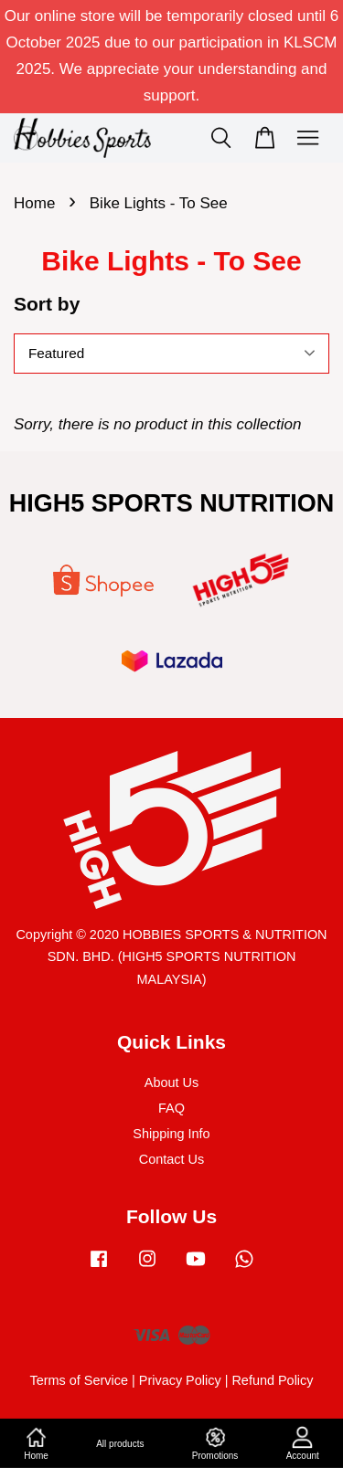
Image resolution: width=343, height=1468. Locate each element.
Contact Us (171, 1159)
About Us (171, 1082)
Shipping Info (171, 1133)
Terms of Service (78, 1380)
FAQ (171, 1108)
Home (34, 203)
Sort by (47, 303)
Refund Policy (272, 1380)
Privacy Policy (180, 1380)
